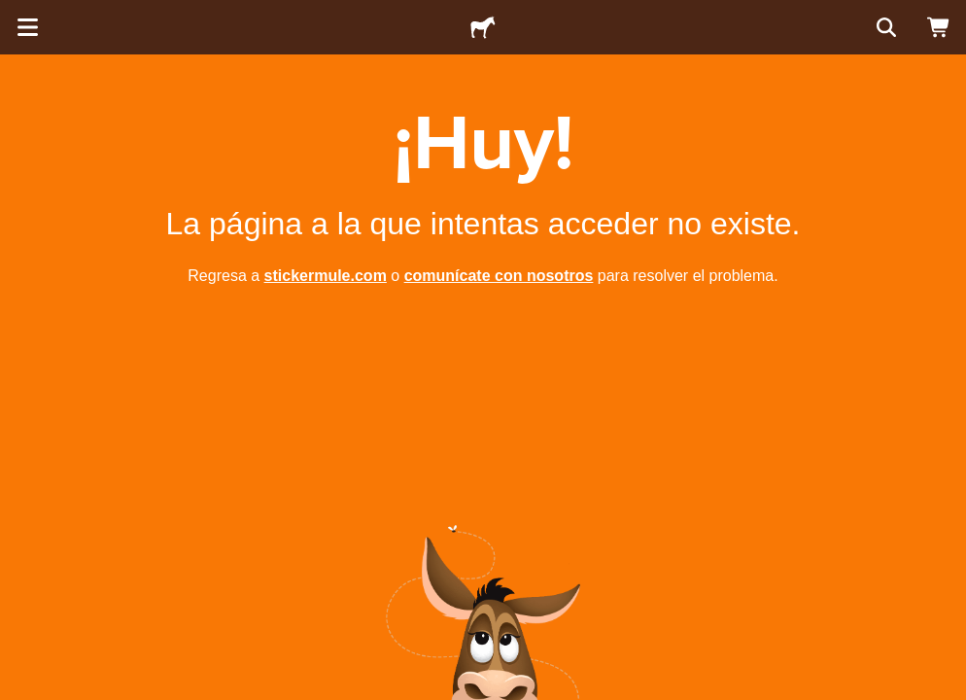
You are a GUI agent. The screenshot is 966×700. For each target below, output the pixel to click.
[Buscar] (884, 27)
